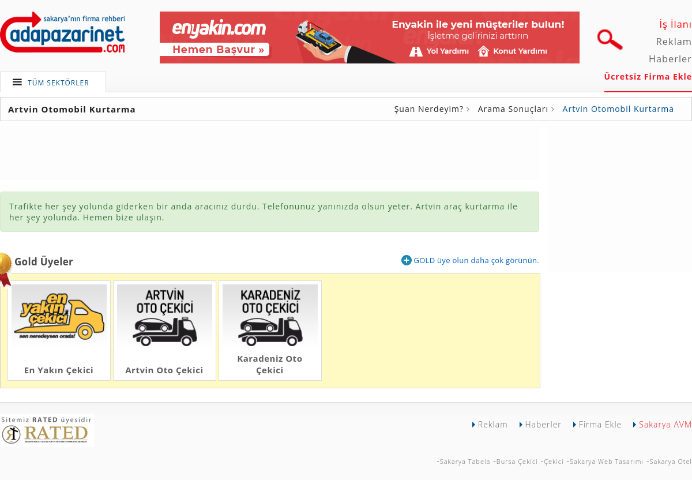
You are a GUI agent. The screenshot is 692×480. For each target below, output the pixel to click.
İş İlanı (675, 24)
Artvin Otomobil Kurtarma (618, 108)
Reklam (674, 41)
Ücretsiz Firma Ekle (648, 76)
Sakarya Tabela (465, 461)
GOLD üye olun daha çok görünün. (470, 260)
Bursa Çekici (517, 461)
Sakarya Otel (670, 461)
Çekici (553, 461)
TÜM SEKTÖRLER (58, 83)
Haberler (670, 58)
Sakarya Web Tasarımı (607, 461)
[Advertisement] (270, 152)
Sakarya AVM (665, 424)
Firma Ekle (600, 424)
